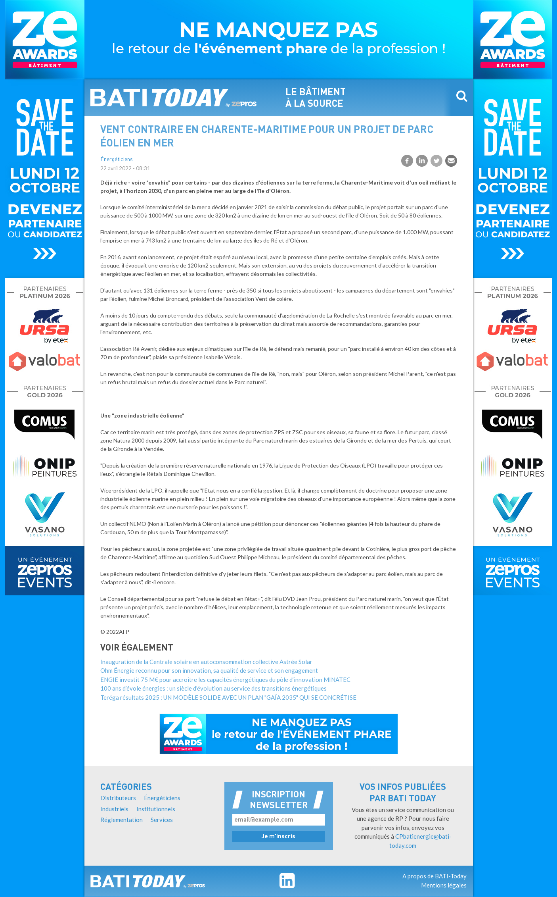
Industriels (114, 808)
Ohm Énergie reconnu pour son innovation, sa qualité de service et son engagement (209, 670)
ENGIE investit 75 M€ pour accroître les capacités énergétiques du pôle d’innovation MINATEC (225, 679)
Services (162, 819)
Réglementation (121, 819)
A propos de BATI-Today (434, 876)
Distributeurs (118, 797)
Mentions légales (444, 885)
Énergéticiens (116, 159)
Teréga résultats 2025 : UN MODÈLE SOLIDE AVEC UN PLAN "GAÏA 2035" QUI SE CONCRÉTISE (228, 697)
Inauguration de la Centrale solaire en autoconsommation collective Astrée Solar (206, 661)
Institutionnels (155, 808)
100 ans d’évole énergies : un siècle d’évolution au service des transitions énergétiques (213, 688)
